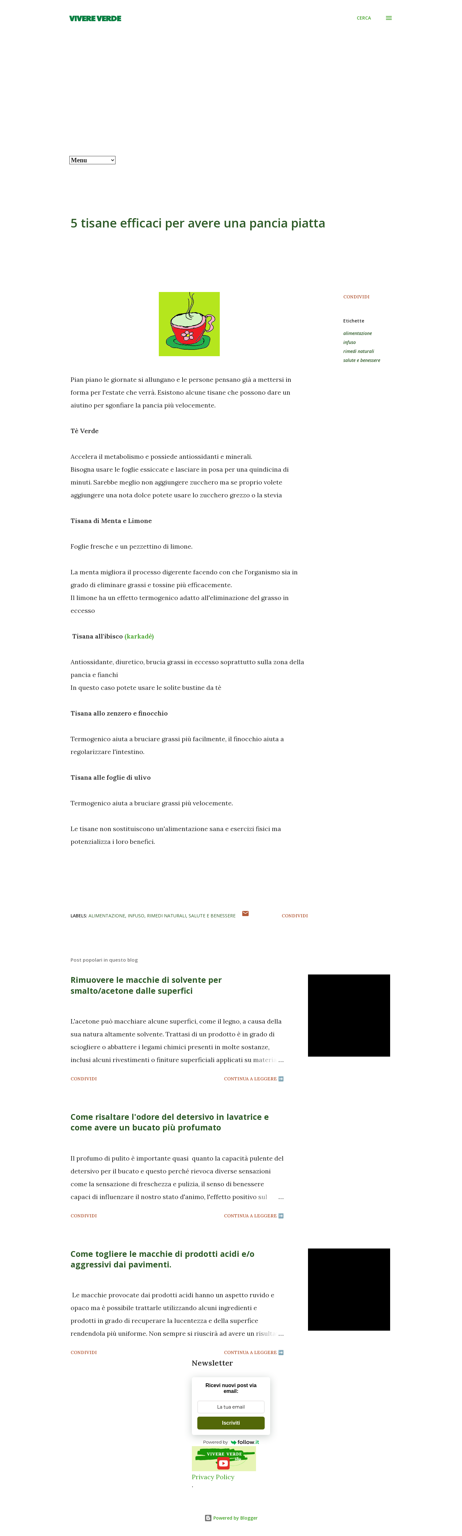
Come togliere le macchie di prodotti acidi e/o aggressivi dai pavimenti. (162, 1259)
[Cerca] (364, 18)
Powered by (231, 1442)
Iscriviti (231, 1423)
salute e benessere (361, 360)
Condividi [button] (356, 297)
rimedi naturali (358, 351)
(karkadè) (139, 636)
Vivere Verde (95, 18)
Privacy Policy (213, 1477)
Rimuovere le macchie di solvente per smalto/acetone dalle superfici (146, 985)
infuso (349, 342)
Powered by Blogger (231, 1518)
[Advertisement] (231, 108)
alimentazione (357, 333)
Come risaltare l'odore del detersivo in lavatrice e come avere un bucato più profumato (170, 1122)
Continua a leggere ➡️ (254, 1079)
